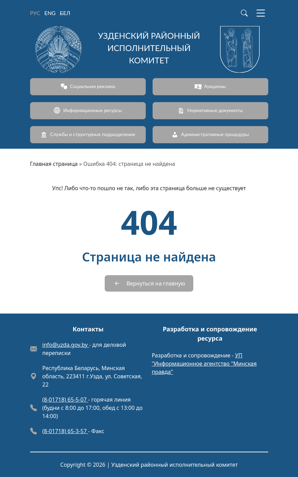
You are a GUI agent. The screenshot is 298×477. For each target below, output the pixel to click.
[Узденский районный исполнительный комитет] (149, 49)
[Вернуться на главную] (149, 283)
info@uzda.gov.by (65, 344)
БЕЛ (65, 13)
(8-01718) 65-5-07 (65, 399)
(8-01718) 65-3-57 (65, 431)
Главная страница (54, 164)
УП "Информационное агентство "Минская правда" (204, 364)
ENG (49, 13)
